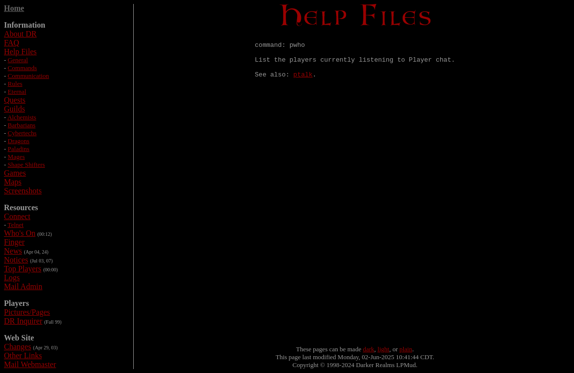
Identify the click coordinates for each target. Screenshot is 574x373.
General (18, 60)
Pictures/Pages (27, 312)
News (13, 251)
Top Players (22, 268)
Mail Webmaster (30, 364)
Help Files (20, 51)
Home (14, 8)
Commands (22, 68)
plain (405, 349)
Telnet (15, 224)
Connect (17, 216)
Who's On (20, 233)
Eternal (17, 91)
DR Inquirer (23, 321)
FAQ (11, 42)
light (383, 349)
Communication (28, 75)
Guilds (14, 109)
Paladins (19, 148)
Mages (16, 156)
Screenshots (22, 190)
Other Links (23, 355)
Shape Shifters (26, 164)
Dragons (19, 141)
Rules (15, 83)
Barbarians (22, 125)
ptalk (302, 82)
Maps (13, 182)
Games (15, 173)
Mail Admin (23, 286)
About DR (20, 34)
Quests (15, 100)
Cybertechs (22, 133)
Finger (14, 242)
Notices (16, 260)
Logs (12, 277)
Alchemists (22, 117)
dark (368, 349)
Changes (17, 346)
